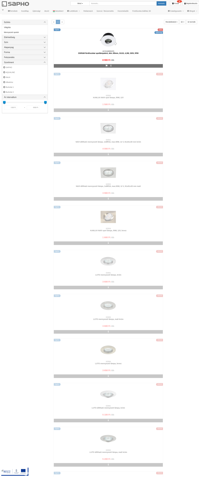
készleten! (58, 11)
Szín (6, 42)
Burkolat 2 (10, 92)
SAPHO (9, 67)
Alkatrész (9, 82)
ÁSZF (99, 472)
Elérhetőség (9, 37)
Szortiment (9, 62)
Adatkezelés (110, 472)
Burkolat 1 (10, 87)
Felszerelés (9, 57)
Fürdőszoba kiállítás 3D (141, 11)
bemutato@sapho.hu (81, 462)
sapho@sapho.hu (13, 462)
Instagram (144, 472)
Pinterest (174, 472)
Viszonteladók (123, 11)
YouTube (188, 472)
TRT (82, 472)
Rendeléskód (172, 22)
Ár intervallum (10, 97)
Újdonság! (36, 11)
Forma (7, 52)
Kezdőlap (25, 11)
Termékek (13, 11)
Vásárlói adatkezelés (127, 472)
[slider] (4, 102)
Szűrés (7, 22)
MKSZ (90, 472)
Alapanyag (9, 47)
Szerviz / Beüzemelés (105, 11)
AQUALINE (10, 72)
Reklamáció (88, 11)
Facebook (159, 472)
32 (182, 22)
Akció (8, 77)
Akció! (46, 11)
